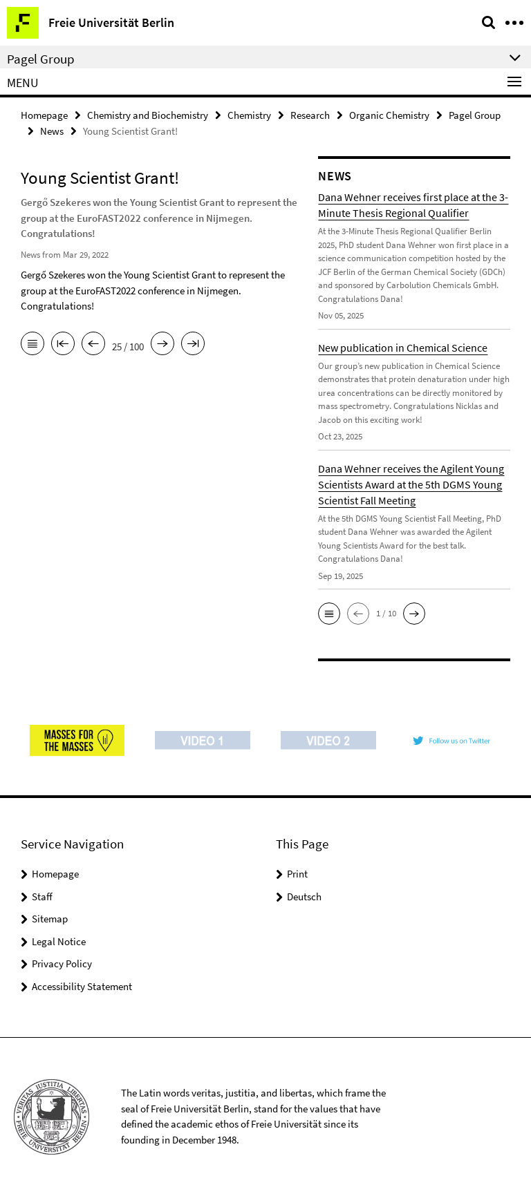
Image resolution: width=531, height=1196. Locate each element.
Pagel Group (475, 115)
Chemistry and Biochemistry (147, 115)
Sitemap (50, 918)
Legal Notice (59, 941)
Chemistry (249, 115)
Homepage (44, 115)
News (52, 130)
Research (310, 115)
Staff (42, 896)
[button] (329, 613)
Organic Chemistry (389, 115)
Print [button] (297, 873)
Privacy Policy (62, 963)
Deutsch (304, 896)
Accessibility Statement (82, 986)
